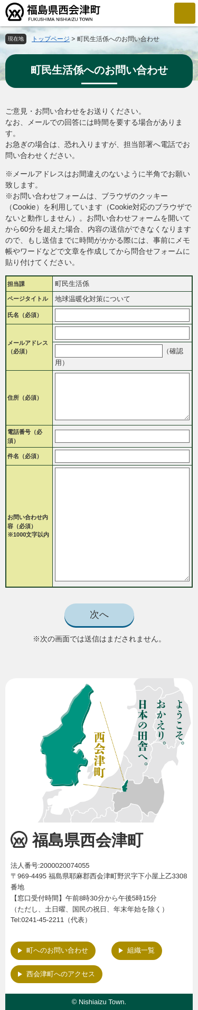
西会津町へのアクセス (60, 974)
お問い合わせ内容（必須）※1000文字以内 (28, 526)
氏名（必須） (24, 315)
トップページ (51, 39)
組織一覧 (141, 950)
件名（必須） (24, 456)
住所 (24, 397)
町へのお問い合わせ (57, 950)
